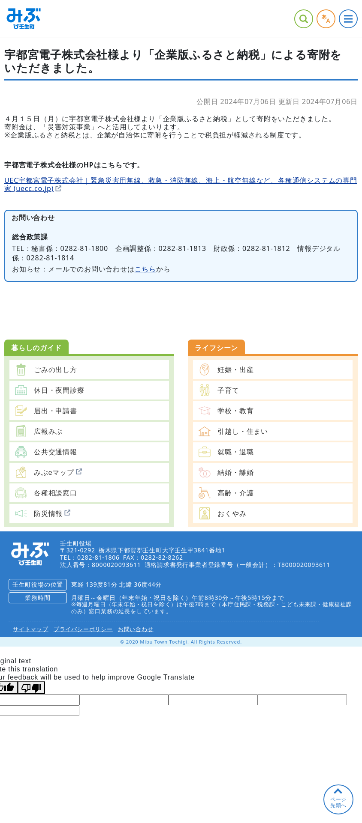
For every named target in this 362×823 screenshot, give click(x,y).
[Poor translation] (31, 687)
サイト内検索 (303, 18)
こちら (145, 269)
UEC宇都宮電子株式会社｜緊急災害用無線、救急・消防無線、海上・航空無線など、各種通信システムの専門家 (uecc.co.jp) (180, 184)
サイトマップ (30, 629)
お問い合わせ (136, 629)
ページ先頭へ (338, 802)
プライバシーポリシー (83, 629)
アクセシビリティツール (326, 18)
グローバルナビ (348, 18)
